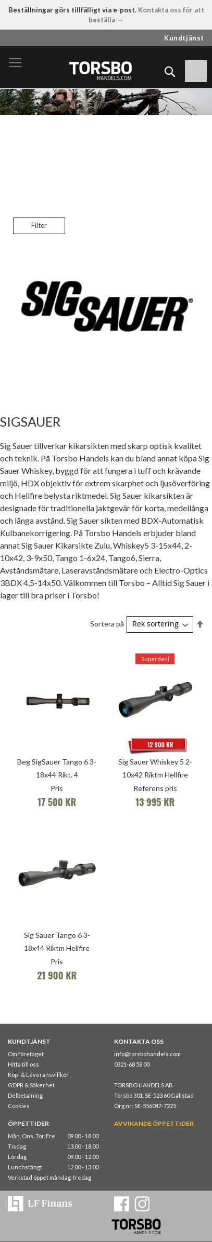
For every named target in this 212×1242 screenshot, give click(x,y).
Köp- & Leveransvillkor (38, 1074)
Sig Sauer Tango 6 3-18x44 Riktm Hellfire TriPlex (57, 948)
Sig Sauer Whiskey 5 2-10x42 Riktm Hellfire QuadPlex (155, 774)
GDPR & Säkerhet (31, 1085)
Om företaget (26, 1053)
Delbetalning (25, 1095)
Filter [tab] (39, 225)
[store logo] (100, 70)
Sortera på (107, 623)
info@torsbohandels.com (147, 1053)
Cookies (19, 1105)
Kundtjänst (184, 38)
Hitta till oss (23, 1064)
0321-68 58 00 (131, 1064)
